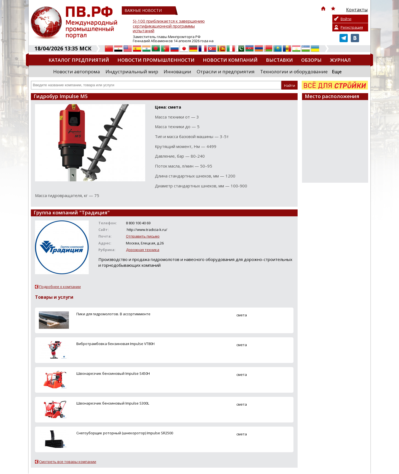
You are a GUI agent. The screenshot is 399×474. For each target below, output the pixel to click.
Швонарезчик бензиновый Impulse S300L (112, 403)
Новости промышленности (156, 60)
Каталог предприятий (78, 60)
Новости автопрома (76, 71)
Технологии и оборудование (294, 71)
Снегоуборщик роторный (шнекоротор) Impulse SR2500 (124, 432)
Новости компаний (230, 60)
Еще (337, 71)
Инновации (177, 71)
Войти (346, 18)
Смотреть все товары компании (67, 461)
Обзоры (311, 60)
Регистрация (352, 27)
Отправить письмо (143, 236)
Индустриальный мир (132, 71)
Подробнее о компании (60, 286)
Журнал (340, 60)
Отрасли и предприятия (226, 71)
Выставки (279, 60)
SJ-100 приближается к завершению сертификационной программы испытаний (169, 26)
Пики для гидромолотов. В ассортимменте (113, 313)
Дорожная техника (142, 249)
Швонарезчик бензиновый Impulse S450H (113, 373)
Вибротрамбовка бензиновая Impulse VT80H (115, 343)
